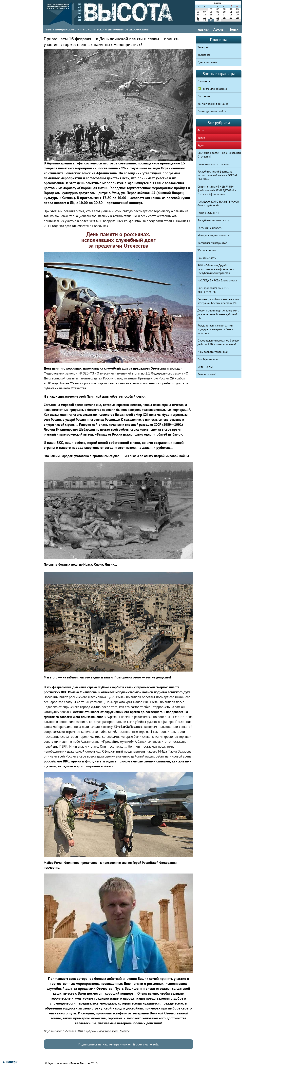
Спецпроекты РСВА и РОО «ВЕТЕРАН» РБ (214, 289)
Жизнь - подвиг (207, 250)
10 (224, 12)
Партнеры (204, 96)
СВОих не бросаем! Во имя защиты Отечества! (219, 154)
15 (211, 14)
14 (204, 14)
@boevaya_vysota (145, 1044)
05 (237, 9)
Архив (218, 29)
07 (204, 12)
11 (231, 12)
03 (224, 9)
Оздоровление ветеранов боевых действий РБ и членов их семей (218, 342)
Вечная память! (207, 374)
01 (211, 9)
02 (218, 9)
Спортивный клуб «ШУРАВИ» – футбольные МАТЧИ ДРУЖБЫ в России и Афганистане (217, 190)
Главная (203, 29)
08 (211, 12)
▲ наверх (9, 1062)
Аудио (201, 145)
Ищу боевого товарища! (213, 351)
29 (211, 20)
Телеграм (203, 47)
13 (198, 14)
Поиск (233, 29)
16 (218, 14)
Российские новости (210, 227)
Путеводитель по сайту (212, 111)
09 (218, 12)
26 (237, 17)
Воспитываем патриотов (212, 242)
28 (204, 20)
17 (224, 14)
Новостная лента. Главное (113, 1031)
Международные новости (213, 235)
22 (211, 17)
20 (198, 17)
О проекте (204, 81)
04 (231, 9)
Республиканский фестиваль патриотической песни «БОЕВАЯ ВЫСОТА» (218, 175)
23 (218, 17)
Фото (201, 130)
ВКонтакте (204, 54)
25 (231, 17)
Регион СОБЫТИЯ (208, 212)
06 (198, 12)
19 (237, 14)
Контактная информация (213, 103)
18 (231, 14)
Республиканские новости (214, 220)
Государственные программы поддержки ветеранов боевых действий (216, 329)
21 (204, 17)
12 (237, 12)
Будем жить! (205, 366)
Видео (201, 137)
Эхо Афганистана (208, 359)
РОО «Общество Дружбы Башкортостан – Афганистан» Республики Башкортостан (216, 269)
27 (198, 20)
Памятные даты (207, 257)
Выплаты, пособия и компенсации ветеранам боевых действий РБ (218, 301)
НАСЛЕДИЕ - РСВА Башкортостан (218, 280)
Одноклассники (207, 62)
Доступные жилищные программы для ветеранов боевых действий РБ (218, 314)
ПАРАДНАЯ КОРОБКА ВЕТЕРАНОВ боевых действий (218, 203)
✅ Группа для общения (212, 88)
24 (224, 17)
